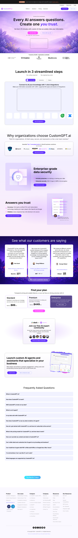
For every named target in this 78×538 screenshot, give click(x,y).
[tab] (30, 80)
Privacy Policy (40, 533)
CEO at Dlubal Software (62, 269)
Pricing (40, 8)
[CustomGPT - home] (6, 9)
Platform (28, 8)
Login (75, 5)
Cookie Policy (47, 533)
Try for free (64, 8)
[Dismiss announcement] (74, 2)
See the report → (55, 1)
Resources (69, 5)
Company (62, 5)
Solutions (34, 8)
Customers (45, 8)
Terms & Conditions (32, 533)
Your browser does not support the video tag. (39, 44)
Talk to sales (72, 8)
